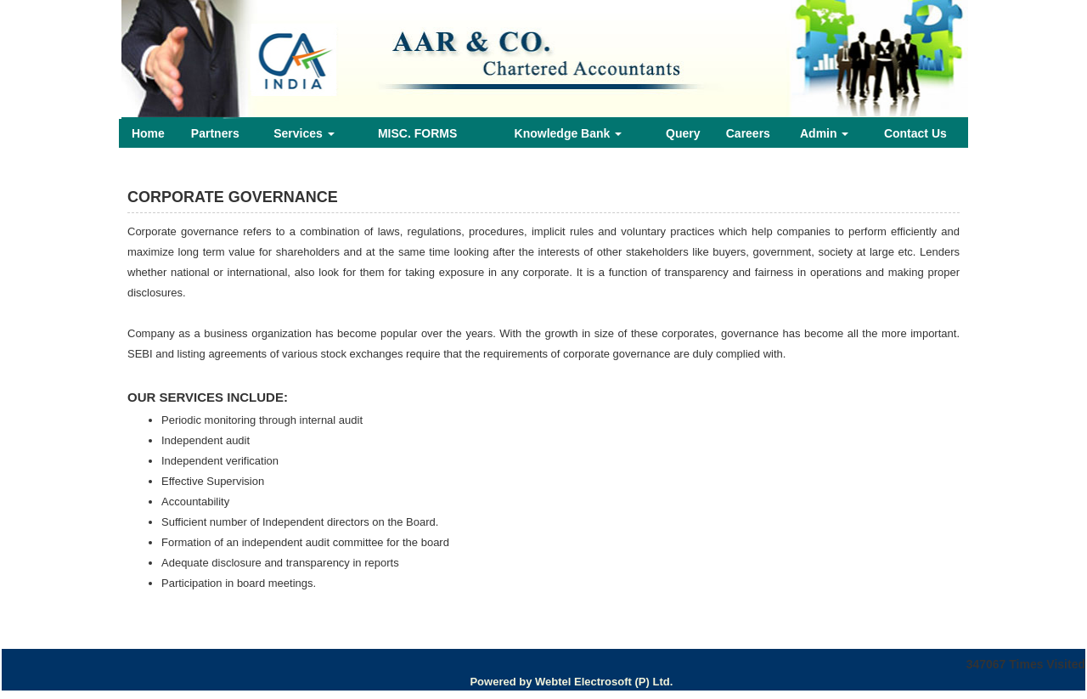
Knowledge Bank (568, 133)
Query (683, 133)
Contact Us (915, 133)
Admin (824, 133)
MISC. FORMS (417, 133)
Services (304, 133)
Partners (215, 133)
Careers (748, 133)
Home (148, 133)
